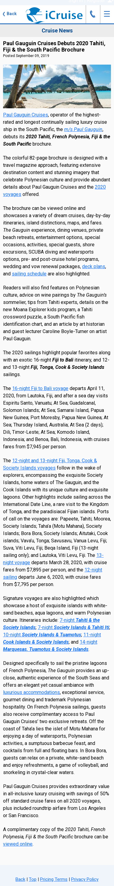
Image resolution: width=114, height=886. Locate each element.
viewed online (18, 844)
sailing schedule (29, 274)
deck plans (93, 266)
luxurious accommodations (31, 692)
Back (9, 13)
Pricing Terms (53, 879)
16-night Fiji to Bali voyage (40, 388)
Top (32, 879)
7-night (73, 627)
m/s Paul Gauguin (83, 129)
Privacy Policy (84, 879)
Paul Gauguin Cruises (25, 115)
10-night (42, 635)
